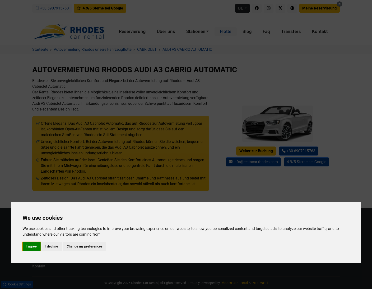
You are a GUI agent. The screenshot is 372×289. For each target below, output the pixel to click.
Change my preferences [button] (84, 246)
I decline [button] (51, 246)
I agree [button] (31, 246)
